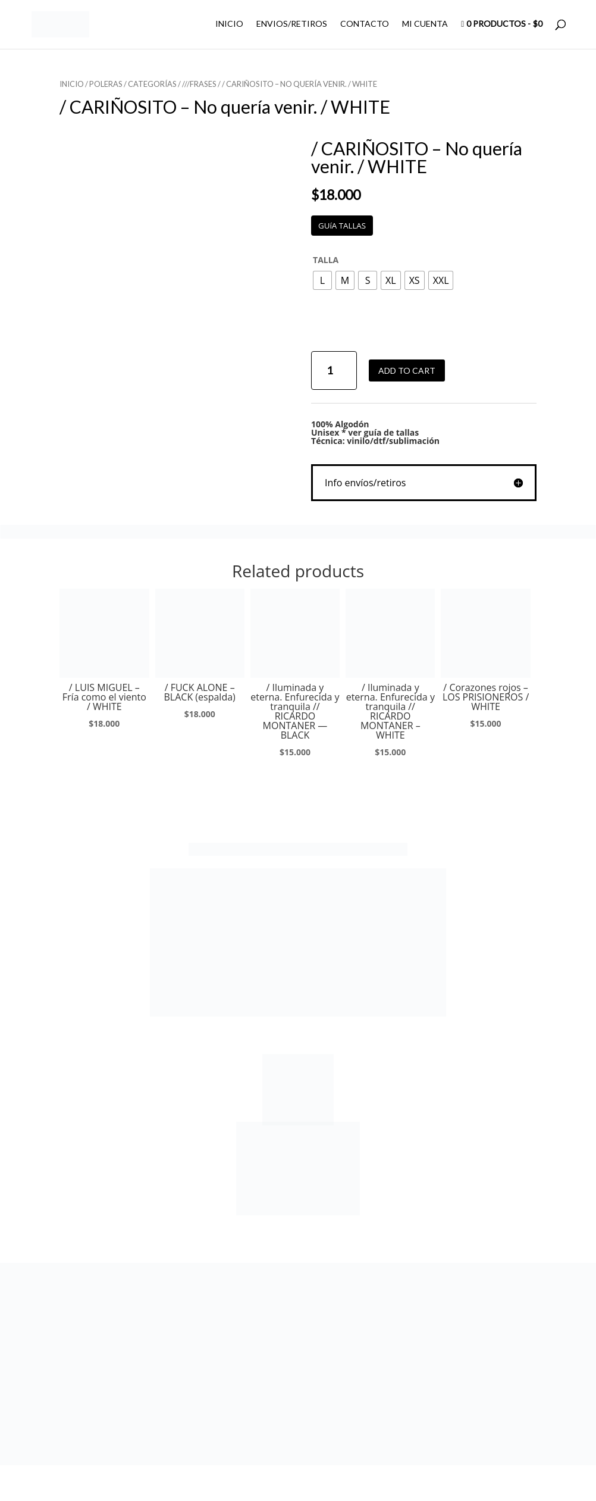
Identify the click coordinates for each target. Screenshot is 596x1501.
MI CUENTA (425, 24)
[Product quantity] (334, 370)
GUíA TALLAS (342, 225)
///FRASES (199, 84)
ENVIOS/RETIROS (291, 24)
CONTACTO (364, 24)
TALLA (325, 259)
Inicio (71, 84)
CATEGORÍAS (152, 84)
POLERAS (106, 84)
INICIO (229, 24)
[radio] (322, 280)
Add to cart (406, 370)
